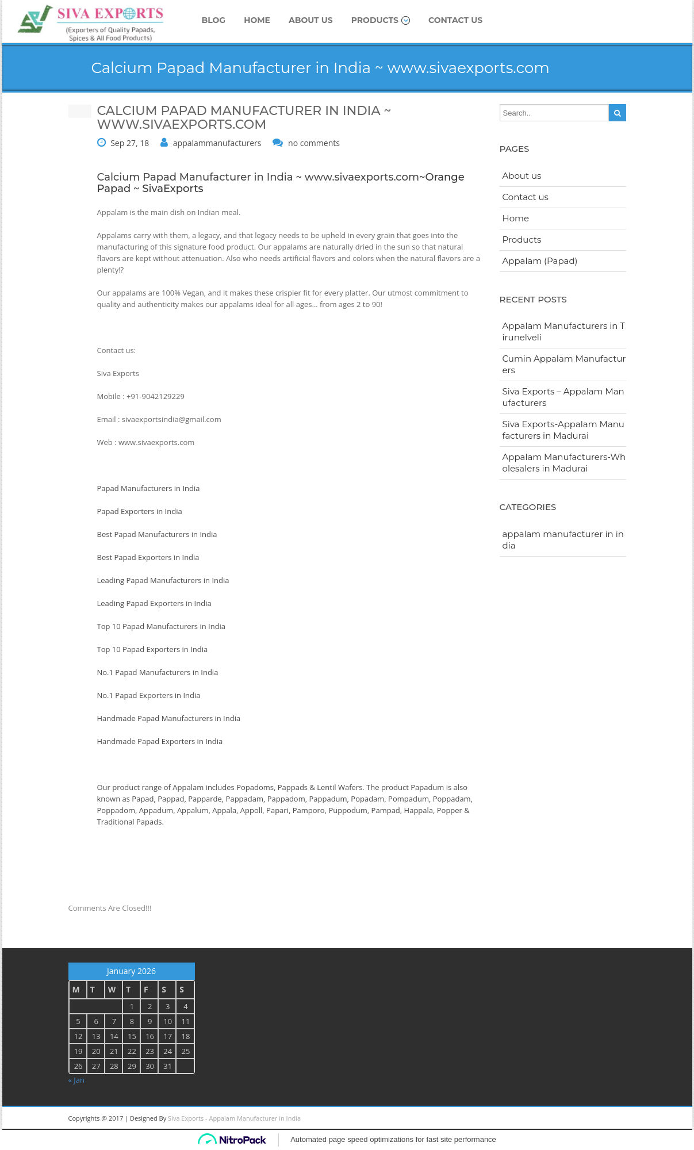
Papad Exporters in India (139, 511)
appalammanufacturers (217, 142)
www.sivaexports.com (362, 177)
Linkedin (534, 1118)
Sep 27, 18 (129, 142)
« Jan (76, 1080)
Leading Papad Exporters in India (154, 603)
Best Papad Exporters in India (148, 557)
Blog (214, 20)
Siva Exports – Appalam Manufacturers (563, 397)
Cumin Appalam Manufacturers (564, 364)
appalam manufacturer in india (563, 539)
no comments (314, 142)
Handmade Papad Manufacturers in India (169, 718)
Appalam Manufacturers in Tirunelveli (564, 331)
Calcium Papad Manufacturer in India (195, 177)
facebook (611, 1118)
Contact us (455, 20)
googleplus (560, 1118)
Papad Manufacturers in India (148, 488)
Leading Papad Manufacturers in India (163, 580)
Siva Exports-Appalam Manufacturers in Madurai (563, 430)
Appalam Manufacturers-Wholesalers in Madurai (564, 462)
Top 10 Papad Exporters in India (152, 649)
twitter (585, 1118)
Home (257, 20)
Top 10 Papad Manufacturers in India (161, 626)
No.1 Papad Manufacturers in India (157, 672)
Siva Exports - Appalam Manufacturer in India (234, 1118)
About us (311, 20)
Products (380, 20)
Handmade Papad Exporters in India (160, 741)
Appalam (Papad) (540, 260)
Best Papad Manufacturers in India (157, 534)
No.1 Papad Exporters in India (149, 695)
